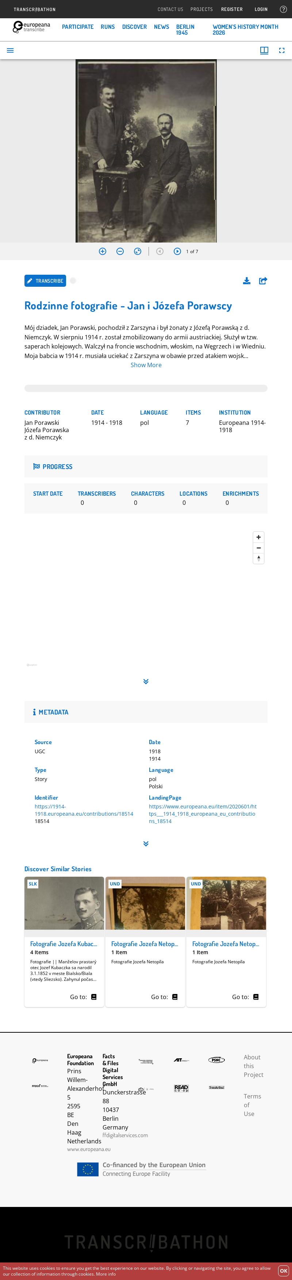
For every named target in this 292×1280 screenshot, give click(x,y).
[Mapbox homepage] (43, 668)
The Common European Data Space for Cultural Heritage (146, 1062)
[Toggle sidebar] (10, 50)
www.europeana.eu (89, 1149)
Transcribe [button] (45, 281)
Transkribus (216, 1087)
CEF (146, 1169)
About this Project (254, 1066)
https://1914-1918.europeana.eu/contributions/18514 (84, 810)
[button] (263, 281)
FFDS (40, 1085)
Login (261, 9)
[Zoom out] (120, 251)
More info (106, 1274)
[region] (146, 601)
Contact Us (170, 9)
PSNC (216, 1060)
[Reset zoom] (137, 251)
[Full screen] (282, 50)
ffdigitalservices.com (125, 1135)
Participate (77, 26)
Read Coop (181, 1088)
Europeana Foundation (40, 1061)
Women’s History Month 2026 (245, 29)
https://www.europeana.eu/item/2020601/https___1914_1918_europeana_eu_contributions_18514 (203, 813)
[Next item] (177, 251)
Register (231, 9)
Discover (134, 26)
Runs (108, 26)
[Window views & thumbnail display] (264, 50)
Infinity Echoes (146, 1089)
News (161, 26)
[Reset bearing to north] (258, 558)
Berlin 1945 (185, 29)
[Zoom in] (102, 251)
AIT (181, 1060)
